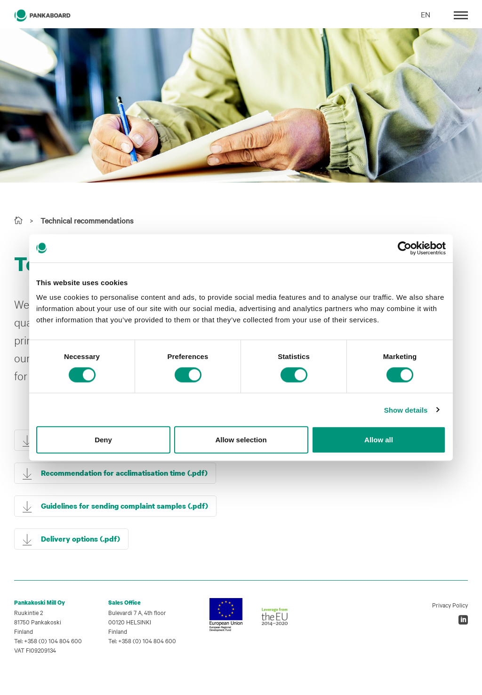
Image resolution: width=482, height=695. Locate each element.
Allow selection (240, 440)
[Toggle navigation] (461, 14)
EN (425, 14)
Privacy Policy (450, 604)
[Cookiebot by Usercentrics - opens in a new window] (404, 248)
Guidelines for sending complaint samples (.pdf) (124, 506)
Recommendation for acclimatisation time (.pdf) (124, 473)
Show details (406, 410)
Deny (103, 440)
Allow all (378, 440)
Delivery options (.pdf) (80, 539)
